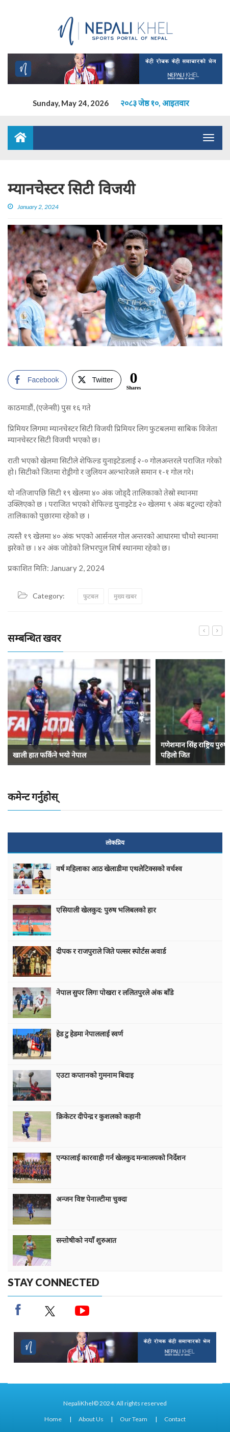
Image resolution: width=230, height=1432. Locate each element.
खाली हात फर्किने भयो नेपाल (49, 754)
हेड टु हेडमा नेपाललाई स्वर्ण (89, 1033)
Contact (175, 1419)
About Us (91, 1419)
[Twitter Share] (96, 379)
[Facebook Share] (37, 379)
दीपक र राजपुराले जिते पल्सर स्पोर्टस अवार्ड (111, 951)
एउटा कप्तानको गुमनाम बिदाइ (95, 1075)
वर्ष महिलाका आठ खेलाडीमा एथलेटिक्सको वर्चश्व (119, 868)
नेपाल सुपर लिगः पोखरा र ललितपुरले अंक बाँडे (114, 992)
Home (53, 1419)
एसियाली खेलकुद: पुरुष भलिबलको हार (106, 909)
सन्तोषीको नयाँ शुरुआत (86, 1240)
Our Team (133, 1419)
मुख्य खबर (125, 596)
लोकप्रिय (115, 842)
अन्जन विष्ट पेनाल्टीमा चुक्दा (91, 1198)
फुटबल (90, 596)
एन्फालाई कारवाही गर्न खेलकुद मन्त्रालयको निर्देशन (121, 1157)
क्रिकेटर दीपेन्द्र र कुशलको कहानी (98, 1116)
